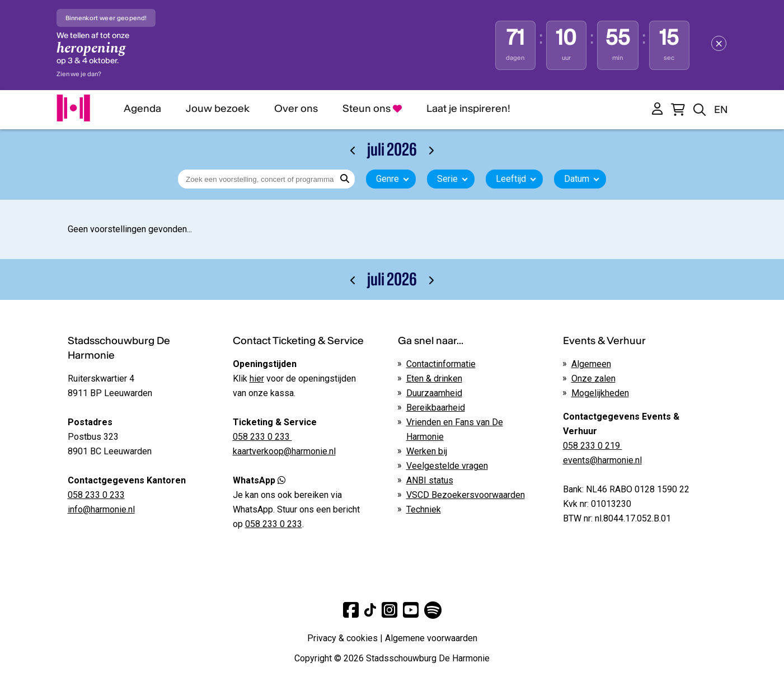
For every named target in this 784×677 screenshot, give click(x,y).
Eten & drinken (434, 378)
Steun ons (372, 108)
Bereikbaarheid (435, 407)
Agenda (142, 108)
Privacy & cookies (342, 638)
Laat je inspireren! (468, 108)
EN (721, 109)
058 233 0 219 (592, 445)
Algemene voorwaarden (431, 638)
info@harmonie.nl (101, 509)
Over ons (296, 108)
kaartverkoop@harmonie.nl (284, 451)
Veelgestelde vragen (447, 465)
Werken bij (426, 451)
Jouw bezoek (218, 108)
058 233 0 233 (96, 495)
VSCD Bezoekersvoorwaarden (465, 495)
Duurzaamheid (434, 393)
